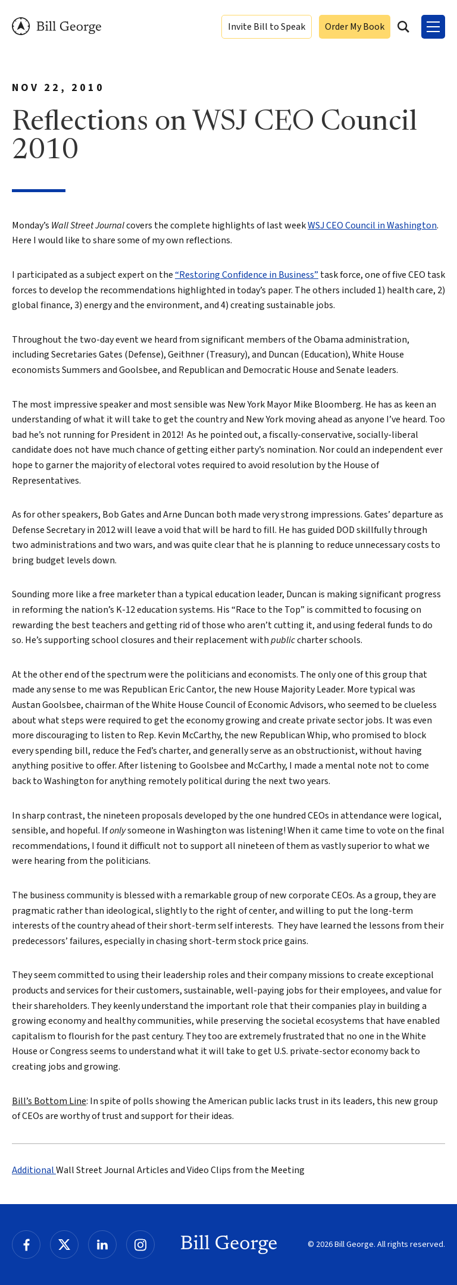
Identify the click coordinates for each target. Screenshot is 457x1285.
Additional (34, 1170)
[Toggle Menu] (433, 27)
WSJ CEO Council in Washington (372, 225)
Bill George (56, 26)
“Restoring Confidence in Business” (246, 274)
